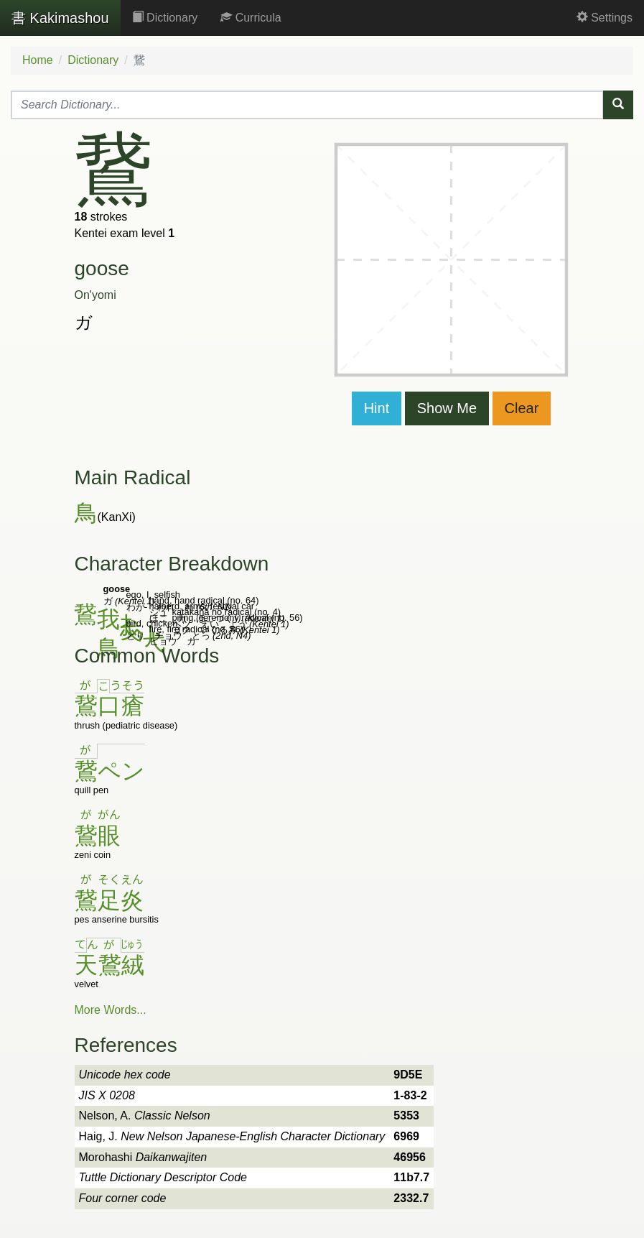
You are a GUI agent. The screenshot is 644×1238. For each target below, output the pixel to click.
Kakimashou (60, 18)
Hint (377, 408)
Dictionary (165, 17)
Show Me (447, 408)
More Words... (110, 1010)
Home (37, 60)
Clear (522, 408)
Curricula (250, 17)
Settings (605, 17)
